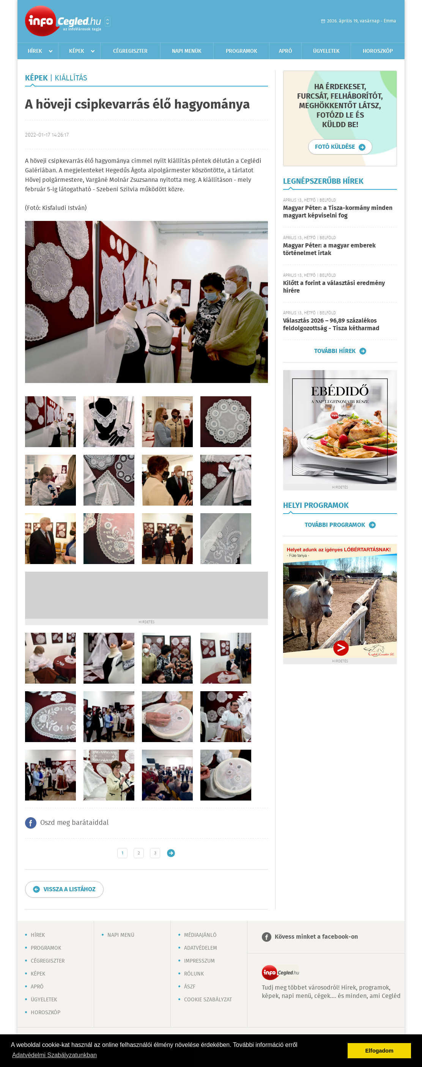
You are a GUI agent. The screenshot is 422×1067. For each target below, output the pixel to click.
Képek (76, 51)
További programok (335, 525)
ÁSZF (189, 987)
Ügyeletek (326, 51)
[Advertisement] (146, 594)
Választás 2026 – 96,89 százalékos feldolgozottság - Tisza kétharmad (331, 324)
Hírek (35, 51)
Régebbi (171, 853)
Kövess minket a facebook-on (316, 937)
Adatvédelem (200, 948)
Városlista (107, 22)
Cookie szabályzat (208, 1000)
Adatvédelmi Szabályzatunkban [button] (54, 1055)
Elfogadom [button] (379, 1051)
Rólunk (194, 974)
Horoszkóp (378, 51)
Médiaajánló (200, 935)
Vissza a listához (70, 889)
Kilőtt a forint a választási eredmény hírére (334, 287)
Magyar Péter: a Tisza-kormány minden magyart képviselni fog (337, 212)
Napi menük (187, 51)
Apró (285, 51)
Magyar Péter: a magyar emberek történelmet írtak (329, 249)
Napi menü (120, 935)
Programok (241, 51)
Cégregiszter (130, 51)
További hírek (335, 351)
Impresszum (199, 961)
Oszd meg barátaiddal (74, 823)
